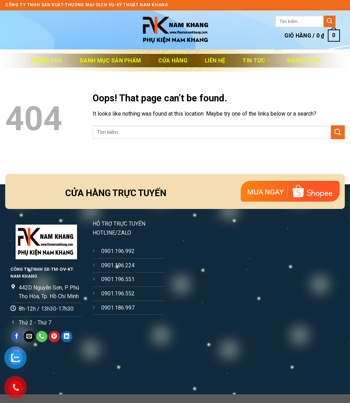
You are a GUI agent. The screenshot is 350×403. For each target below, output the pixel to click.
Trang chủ (46, 60)
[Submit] (329, 21)
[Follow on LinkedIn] (66, 337)
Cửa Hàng (172, 60)
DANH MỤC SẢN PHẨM (110, 60)
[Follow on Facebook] (17, 337)
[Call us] (42, 337)
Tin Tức (256, 60)
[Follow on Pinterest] (54, 337)
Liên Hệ (215, 60)
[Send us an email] (29, 337)
